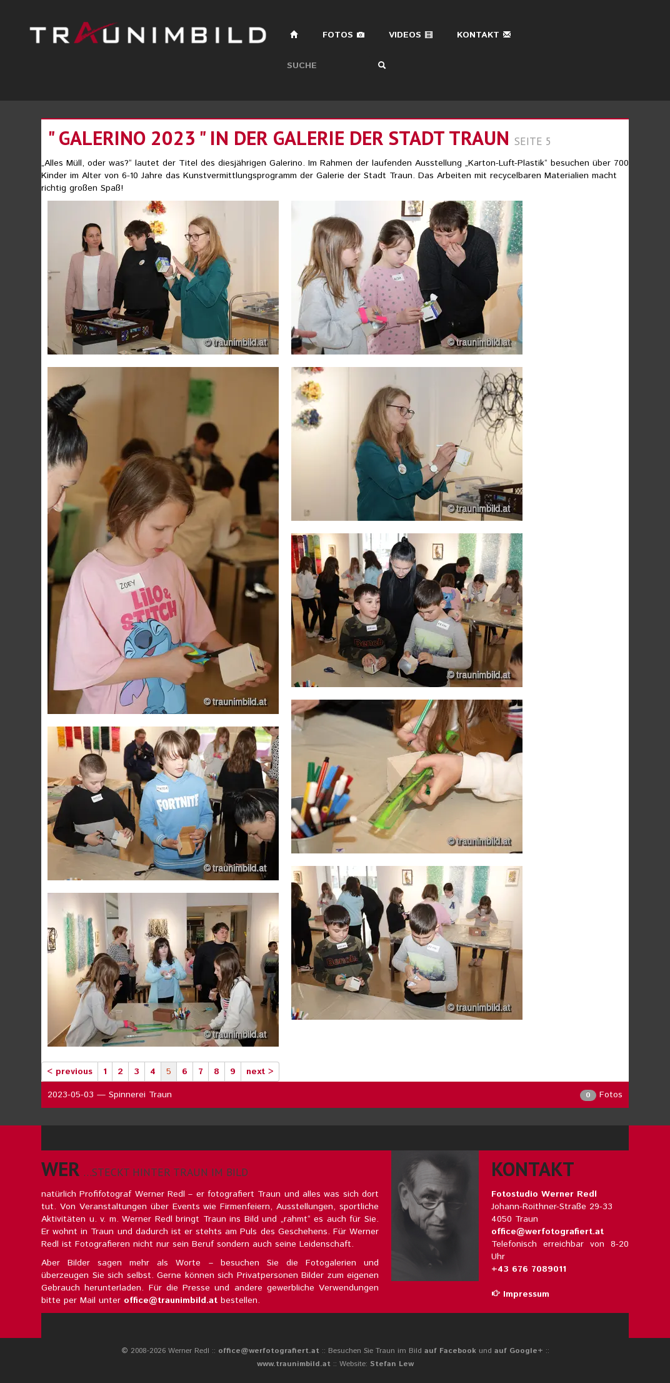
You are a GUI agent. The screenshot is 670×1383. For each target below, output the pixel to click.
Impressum (520, 1294)
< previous (69, 1071)
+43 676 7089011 (528, 1269)
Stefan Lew (392, 1364)
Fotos (343, 35)
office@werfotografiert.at (547, 1231)
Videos (411, 35)
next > (260, 1071)
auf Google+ (518, 1350)
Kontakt (484, 35)
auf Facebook (450, 1350)
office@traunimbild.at (171, 1300)
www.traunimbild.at (294, 1364)
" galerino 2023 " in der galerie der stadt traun (278, 138)
